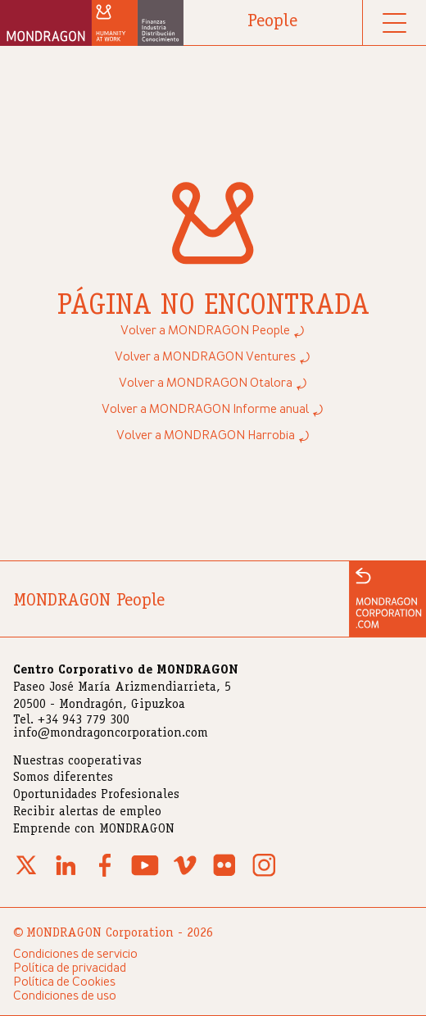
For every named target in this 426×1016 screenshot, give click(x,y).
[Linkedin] (65, 875)
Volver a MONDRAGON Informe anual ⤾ (213, 409)
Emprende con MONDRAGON (93, 830)
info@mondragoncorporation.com (110, 734)
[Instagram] (264, 875)
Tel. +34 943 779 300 (71, 721)
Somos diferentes (63, 778)
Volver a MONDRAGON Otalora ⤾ (213, 383)
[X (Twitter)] (26, 875)
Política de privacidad (69, 968)
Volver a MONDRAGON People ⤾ (213, 331)
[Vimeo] (185, 875)
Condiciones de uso (64, 996)
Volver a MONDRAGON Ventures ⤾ (213, 357)
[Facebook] (105, 875)
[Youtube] (145, 875)
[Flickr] (224, 875)
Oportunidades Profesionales (96, 795)
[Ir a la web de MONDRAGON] (387, 599)
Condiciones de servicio (75, 954)
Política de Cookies (64, 982)
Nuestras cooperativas (77, 762)
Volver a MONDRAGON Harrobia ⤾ (213, 435)
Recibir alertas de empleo (87, 812)
